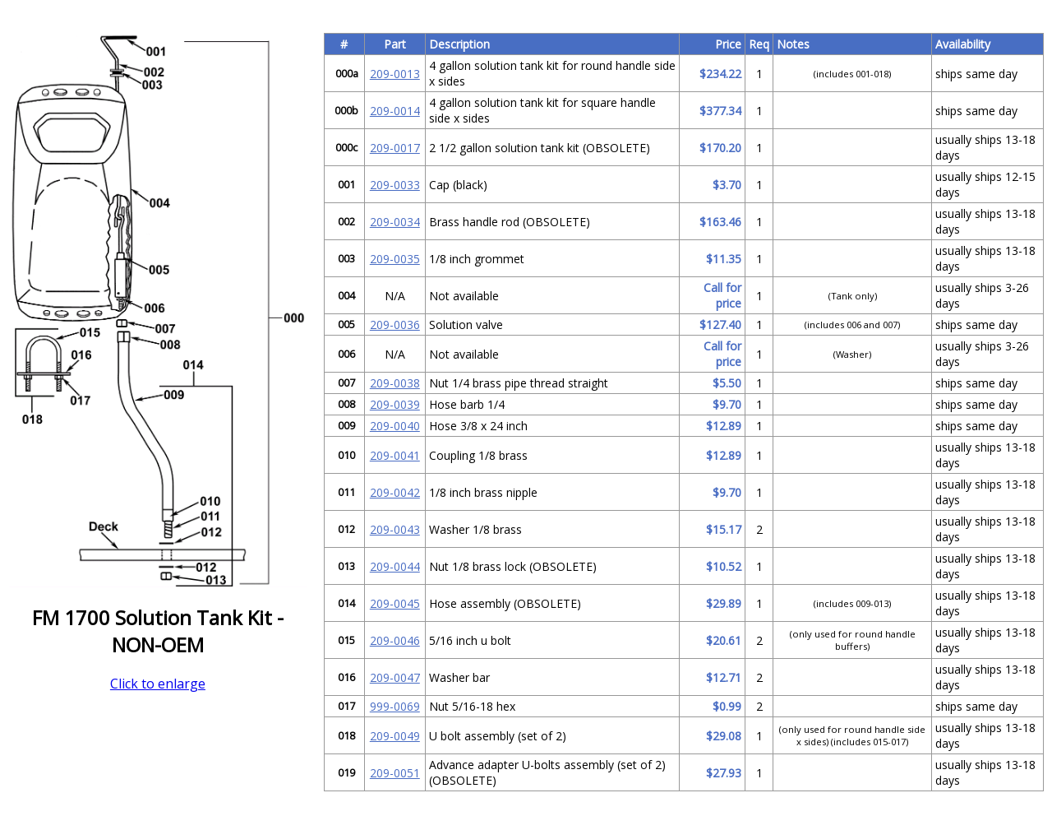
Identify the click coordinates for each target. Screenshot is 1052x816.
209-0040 (395, 426)
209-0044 (395, 566)
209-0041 (395, 455)
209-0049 (395, 736)
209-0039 (395, 404)
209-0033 (395, 184)
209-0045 (395, 603)
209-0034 (395, 222)
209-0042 (395, 492)
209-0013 (395, 73)
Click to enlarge (157, 684)
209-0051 (395, 773)
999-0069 (395, 706)
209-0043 (395, 529)
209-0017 (395, 147)
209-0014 (395, 110)
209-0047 (395, 677)
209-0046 (395, 640)
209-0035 (395, 259)
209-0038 (395, 383)
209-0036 (395, 324)
